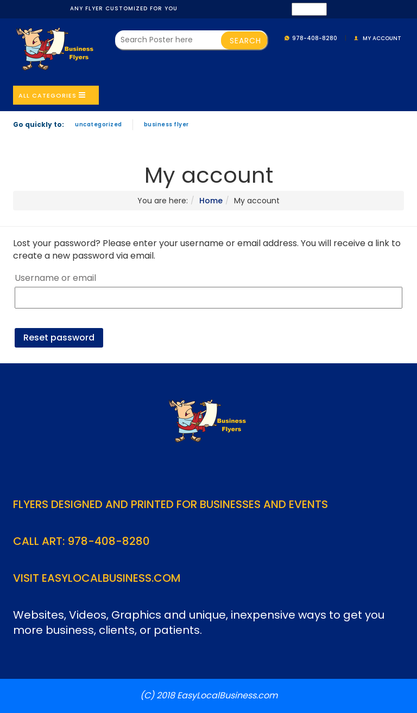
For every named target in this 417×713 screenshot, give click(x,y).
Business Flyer (166, 124)
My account (382, 38)
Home (211, 200)
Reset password (58, 337)
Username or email (55, 278)
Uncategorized (98, 124)
